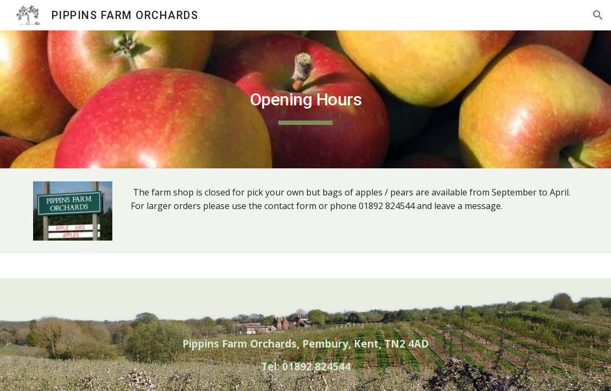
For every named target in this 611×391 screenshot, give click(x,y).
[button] (598, 15)
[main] (305, 99)
